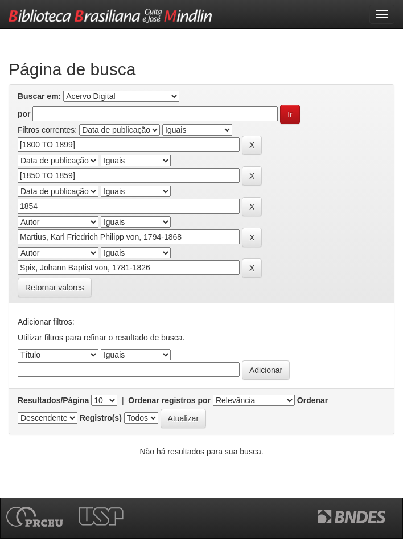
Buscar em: (39, 96)
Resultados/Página (53, 400)
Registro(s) (101, 417)
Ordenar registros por (169, 400)
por (24, 113)
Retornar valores (54, 287)
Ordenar (312, 400)
